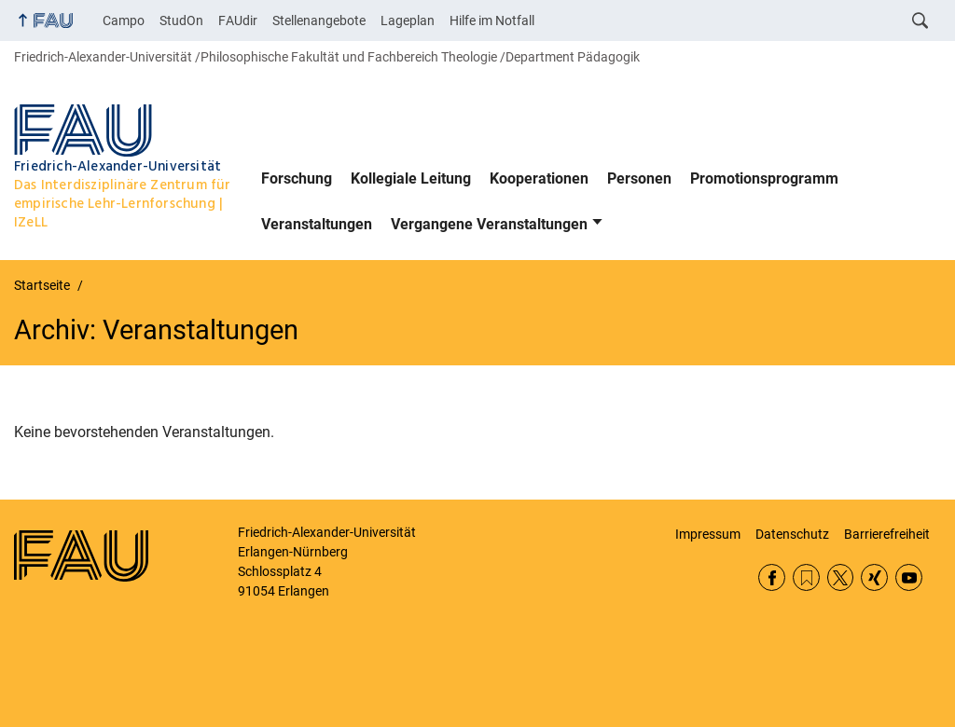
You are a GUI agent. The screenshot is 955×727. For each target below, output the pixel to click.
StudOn (181, 20)
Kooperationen (539, 178)
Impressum (707, 534)
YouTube (908, 577)
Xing (874, 577)
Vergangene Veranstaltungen (489, 224)
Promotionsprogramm (764, 178)
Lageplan (408, 20)
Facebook (771, 577)
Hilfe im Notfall (492, 20)
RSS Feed (806, 577)
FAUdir (237, 20)
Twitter (840, 577)
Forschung (296, 178)
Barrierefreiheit (887, 534)
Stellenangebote (319, 20)
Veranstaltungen (316, 224)
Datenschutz (792, 534)
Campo (124, 20)
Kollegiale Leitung (411, 178)
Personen (639, 178)
